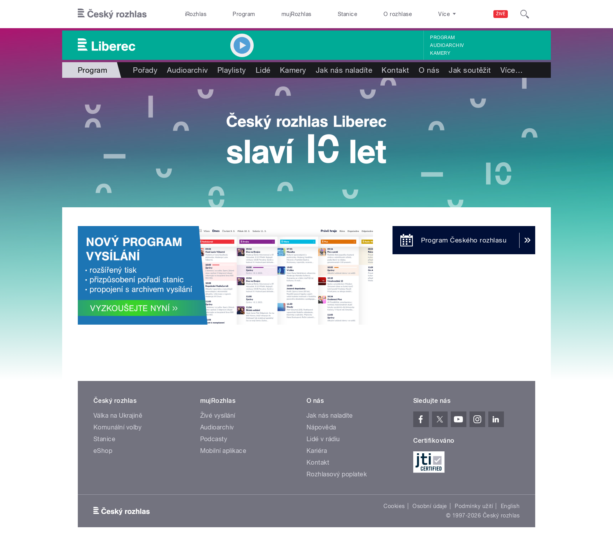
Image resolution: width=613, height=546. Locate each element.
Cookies (394, 506)
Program (244, 14)
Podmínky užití (474, 506)
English (510, 506)
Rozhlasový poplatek (336, 474)
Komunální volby (117, 427)
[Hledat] (524, 14)
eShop (102, 450)
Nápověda (321, 427)
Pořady (145, 70)
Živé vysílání (217, 415)
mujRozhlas (296, 14)
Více (511, 70)
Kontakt (395, 70)
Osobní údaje (429, 506)
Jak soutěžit (470, 70)
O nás (429, 70)
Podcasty (214, 439)
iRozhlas (196, 14)
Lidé (263, 70)
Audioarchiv (447, 45)
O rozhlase (398, 14)
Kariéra (316, 450)
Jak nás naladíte (344, 70)
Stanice (347, 14)
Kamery (440, 53)
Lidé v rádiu (323, 439)
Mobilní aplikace (223, 450)
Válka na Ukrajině (117, 415)
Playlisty (231, 70)
